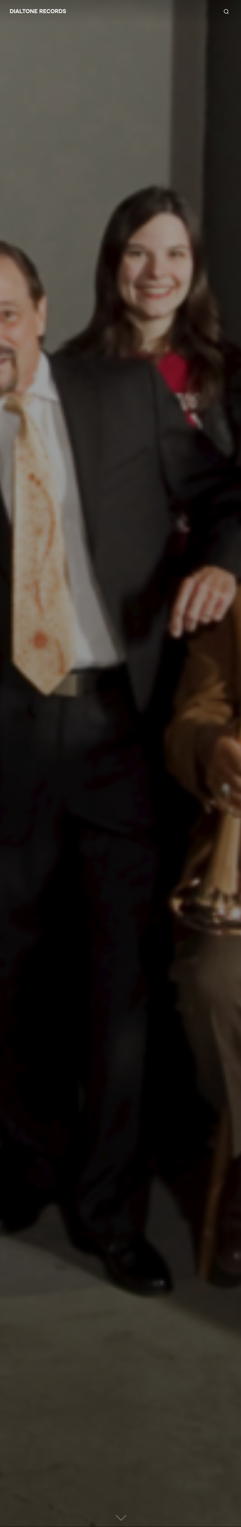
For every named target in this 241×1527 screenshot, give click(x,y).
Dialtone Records (40, 11)
